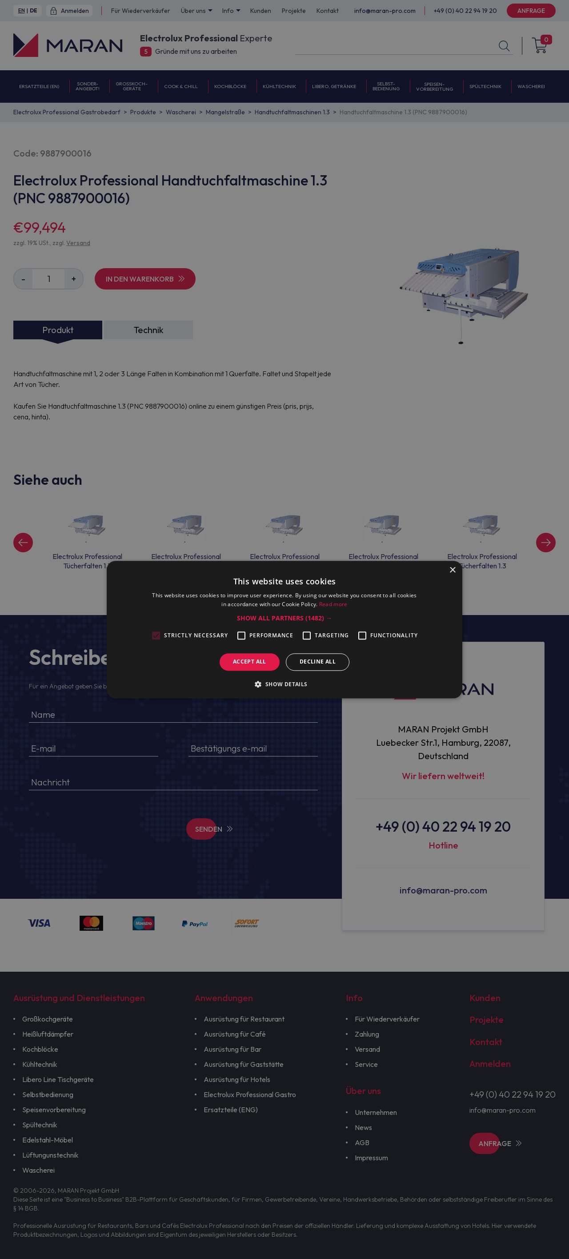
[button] (284, 618)
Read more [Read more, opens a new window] (333, 604)
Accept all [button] (249, 662)
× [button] (452, 570)
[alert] (284, 629)
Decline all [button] (318, 662)
